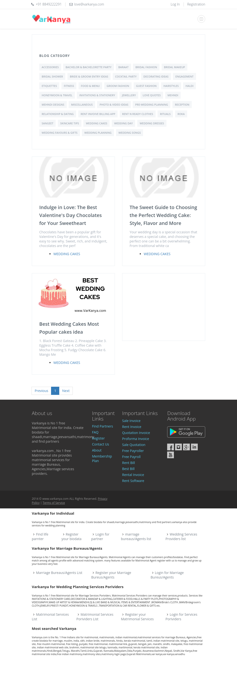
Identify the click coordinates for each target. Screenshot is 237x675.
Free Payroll (131, 456)
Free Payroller (133, 450)
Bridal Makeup (174, 67)
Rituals (165, 114)
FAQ (95, 432)
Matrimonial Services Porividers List (94, 616)
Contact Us (100, 444)
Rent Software (133, 480)
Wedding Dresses (152, 123)
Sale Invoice (131, 420)
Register (98, 438)
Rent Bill (128, 462)
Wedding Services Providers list (181, 536)
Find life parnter (40, 536)
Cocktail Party (126, 76)
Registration (196, 4)
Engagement (184, 76)
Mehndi (173, 95)
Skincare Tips (69, 123)
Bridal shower (52, 76)
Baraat (123, 67)
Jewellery (129, 95)
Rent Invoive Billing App (98, 114)
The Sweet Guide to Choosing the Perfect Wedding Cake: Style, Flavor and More (163, 215)
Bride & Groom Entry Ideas (89, 76)
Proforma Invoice (135, 438)
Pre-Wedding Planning (151, 104)
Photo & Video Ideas (113, 104)
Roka (181, 114)
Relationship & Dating (58, 114)
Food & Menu (90, 86)
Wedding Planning (98, 132)
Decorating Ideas (156, 76)
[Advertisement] (163, 307)
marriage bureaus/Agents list (136, 536)
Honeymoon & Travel (57, 95)
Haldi (189, 86)
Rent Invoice (131, 426)
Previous (41, 390)
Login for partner (100, 536)
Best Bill (128, 468)
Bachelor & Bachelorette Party (88, 67)
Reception (182, 104)
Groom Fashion (118, 86)
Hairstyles (171, 86)
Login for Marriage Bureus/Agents (167, 574)
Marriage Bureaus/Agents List (59, 572)
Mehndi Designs (53, 104)
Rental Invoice (133, 474)
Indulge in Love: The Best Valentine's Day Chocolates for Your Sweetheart (70, 215)
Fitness (69, 86)
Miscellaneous (82, 104)
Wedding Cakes (96, 123)
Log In (175, 4)
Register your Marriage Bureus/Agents (111, 574)
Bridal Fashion (146, 67)
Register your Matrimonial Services (137, 616)
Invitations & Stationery (97, 95)
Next (66, 390)
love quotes (152, 95)
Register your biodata (71, 536)
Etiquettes (49, 86)
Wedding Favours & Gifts (60, 132)
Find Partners (102, 426)
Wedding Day (123, 123)
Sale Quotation (133, 444)
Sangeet (47, 123)
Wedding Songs (129, 132)
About (96, 450)
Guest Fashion (146, 86)
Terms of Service (54, 503)
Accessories (50, 67)
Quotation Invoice (136, 432)
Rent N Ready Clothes (137, 114)
